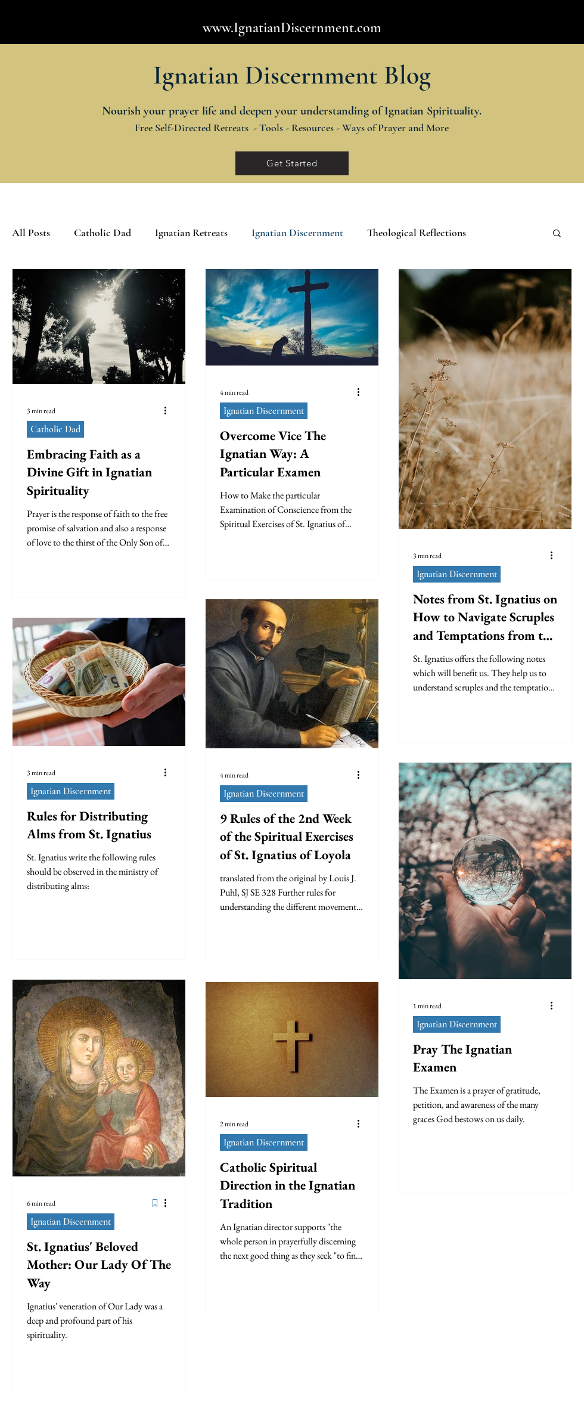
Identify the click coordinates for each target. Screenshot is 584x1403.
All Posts (31, 232)
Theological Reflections (416, 232)
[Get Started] (292, 163)
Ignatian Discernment (297, 232)
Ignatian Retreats (191, 232)
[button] (557, 234)
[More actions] (169, 411)
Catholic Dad (102, 232)
